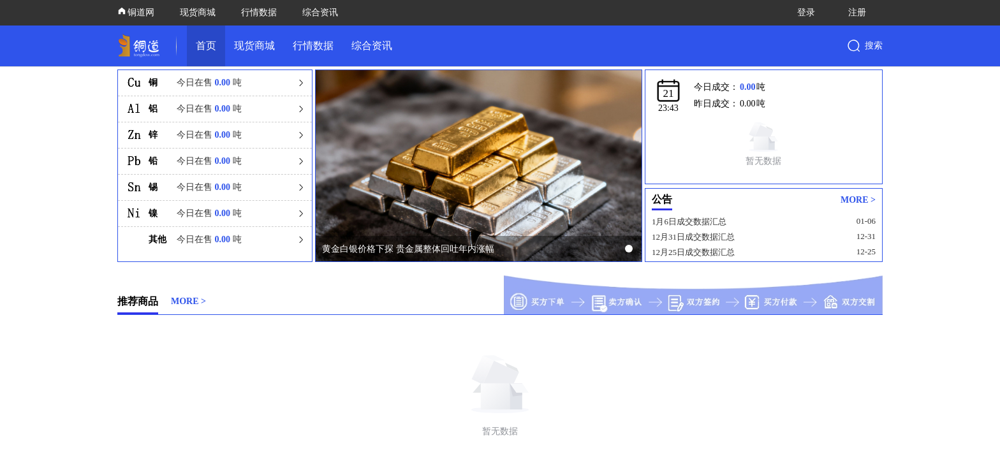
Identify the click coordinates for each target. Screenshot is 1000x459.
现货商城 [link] (254, 45)
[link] (141, 46)
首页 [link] (206, 45)
